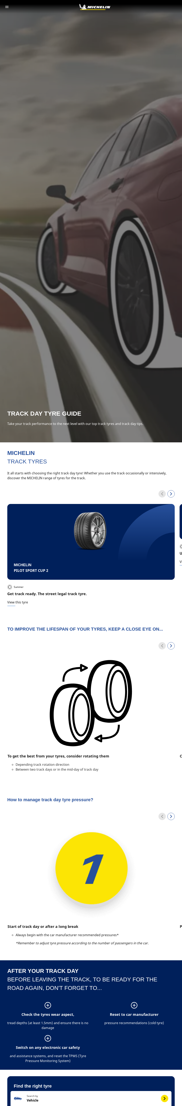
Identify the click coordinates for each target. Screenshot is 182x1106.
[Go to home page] (94, 7)
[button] (91, 1058)
